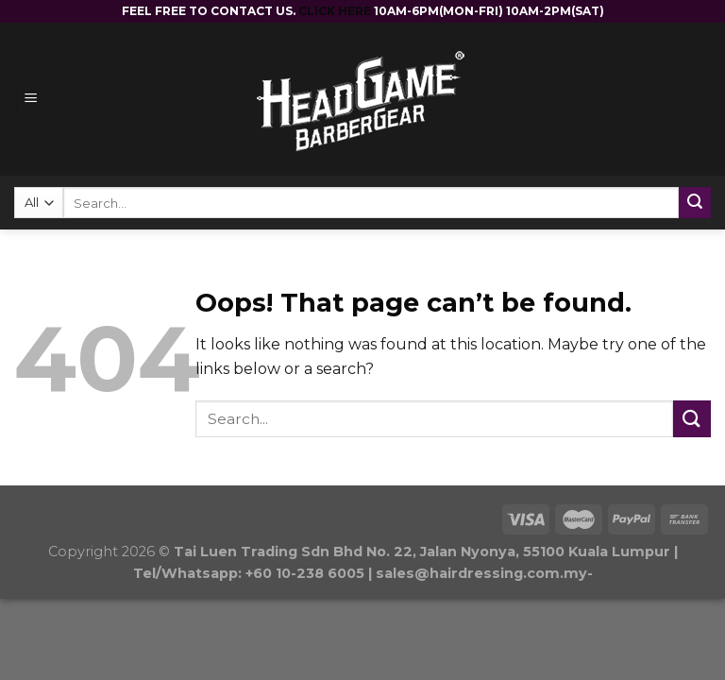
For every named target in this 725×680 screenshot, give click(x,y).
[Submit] (692, 418)
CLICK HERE (336, 11)
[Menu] (57, 99)
